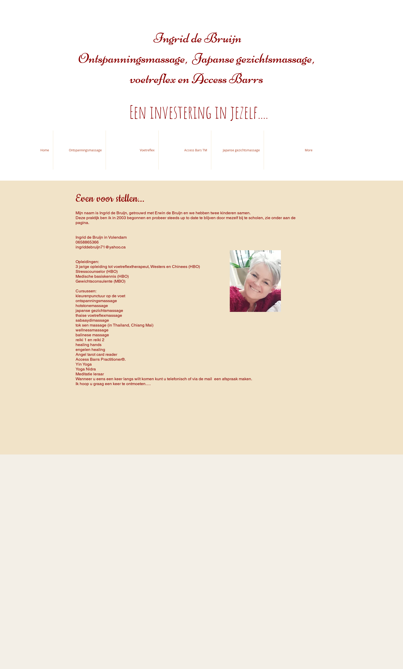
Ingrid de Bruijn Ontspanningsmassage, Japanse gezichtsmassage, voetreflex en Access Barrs (197, 58)
